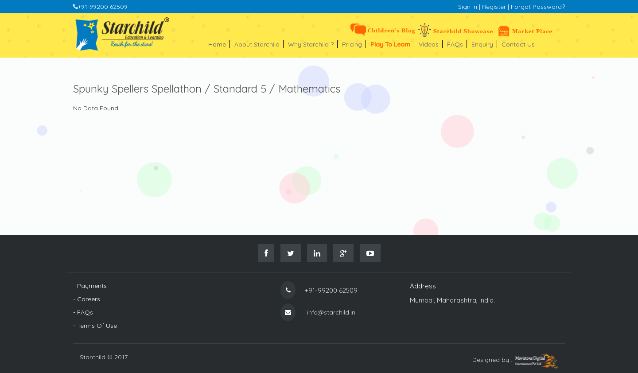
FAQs (457, 44)
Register (494, 7)
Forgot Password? (538, 7)
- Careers (86, 299)
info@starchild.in (331, 312)
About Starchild (259, 44)
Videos (431, 44)
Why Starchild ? (313, 44)
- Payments (90, 286)
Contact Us (518, 44)
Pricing (354, 44)
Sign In (467, 7)
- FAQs (83, 312)
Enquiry (484, 44)
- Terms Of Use (95, 326)
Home (219, 44)
